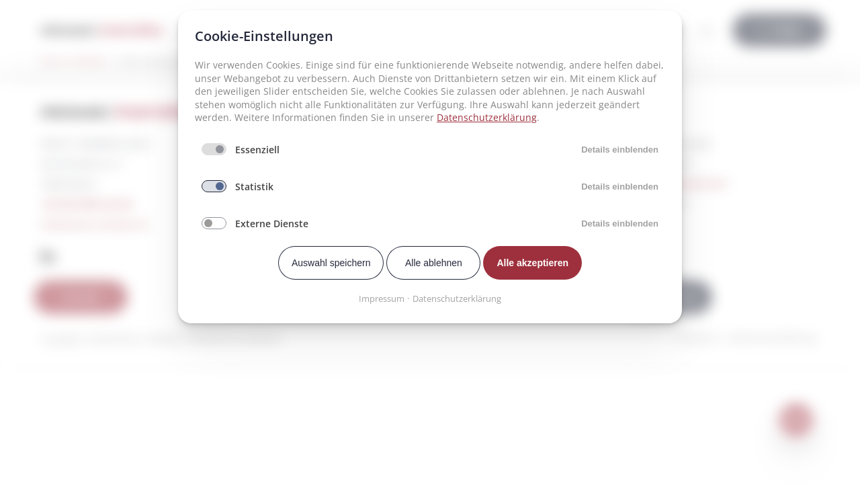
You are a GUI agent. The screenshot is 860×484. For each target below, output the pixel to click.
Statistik (254, 186)
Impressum (381, 298)
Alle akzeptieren (532, 262)
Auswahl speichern (331, 262)
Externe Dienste (271, 223)
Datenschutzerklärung (487, 117)
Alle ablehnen (433, 262)
